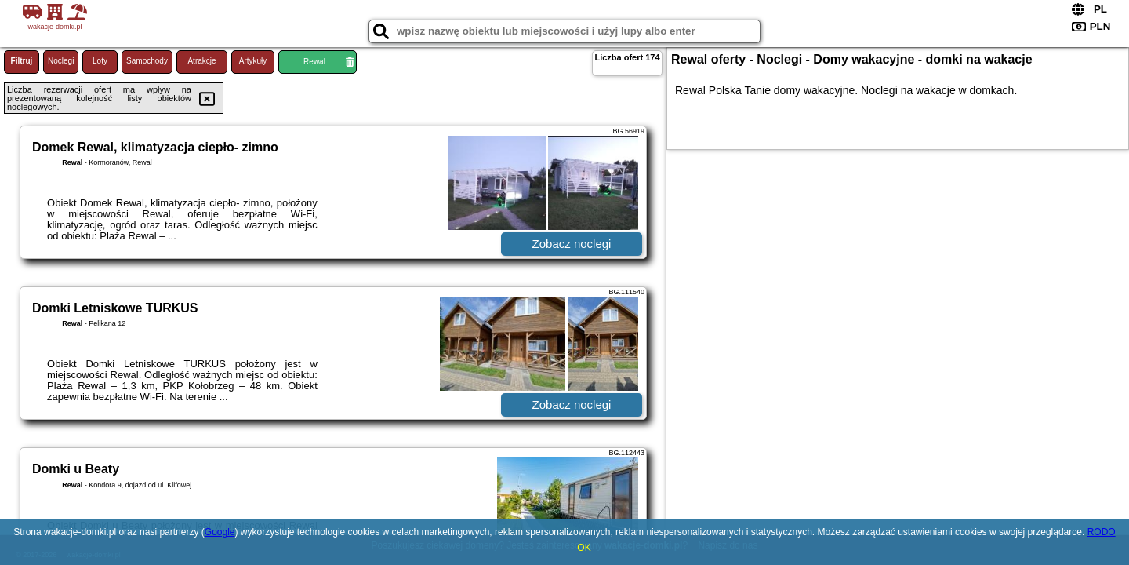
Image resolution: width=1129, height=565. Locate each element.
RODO (1101, 532)
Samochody (147, 60)
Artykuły (253, 60)
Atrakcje (201, 60)
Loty (100, 60)
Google (220, 532)
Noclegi (61, 60)
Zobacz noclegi (572, 243)
